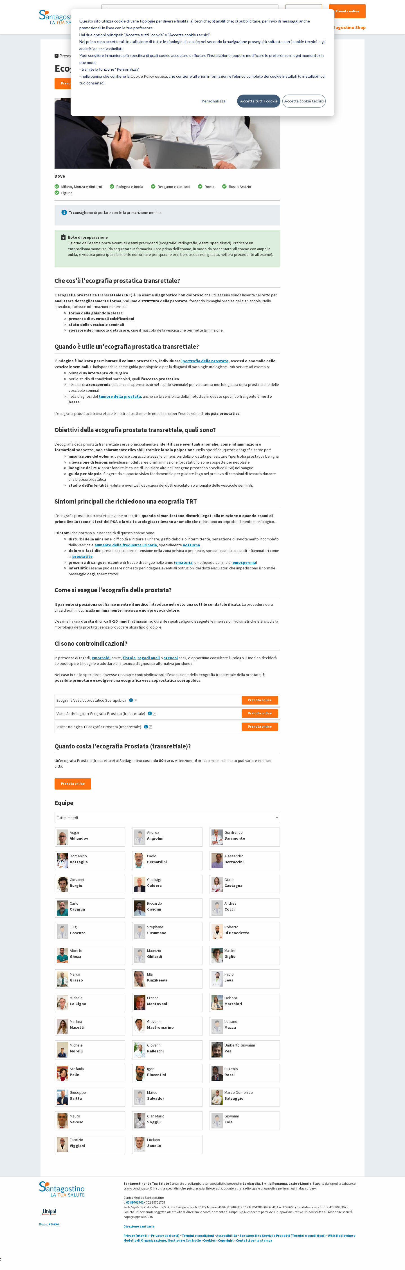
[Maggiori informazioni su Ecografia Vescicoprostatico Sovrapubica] (135, 700)
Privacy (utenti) (136, 1235)
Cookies (209, 1240)
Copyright (226, 1240)
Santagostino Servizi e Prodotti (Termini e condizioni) (282, 1235)
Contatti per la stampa (254, 1240)
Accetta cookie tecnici (304, 101)
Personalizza (214, 101)
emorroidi (101, 657)
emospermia (244, 562)
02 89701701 (134, 1202)
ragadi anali (149, 657)
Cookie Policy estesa (148, 76)
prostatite (82, 556)
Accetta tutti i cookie (259, 101)
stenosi (171, 657)
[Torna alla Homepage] (60, 17)
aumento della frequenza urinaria (125, 544)
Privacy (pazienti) (165, 1235)
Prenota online (347, 11)
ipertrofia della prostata (204, 360)
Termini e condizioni (198, 1235)
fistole (129, 657)
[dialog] (202, 62)
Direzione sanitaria (138, 1226)
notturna (191, 544)
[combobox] (167, 817)
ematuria (183, 562)
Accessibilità (226, 1235)
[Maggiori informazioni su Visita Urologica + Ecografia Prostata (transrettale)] (150, 727)
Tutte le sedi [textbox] (67, 817)
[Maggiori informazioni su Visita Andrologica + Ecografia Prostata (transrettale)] (154, 713)
